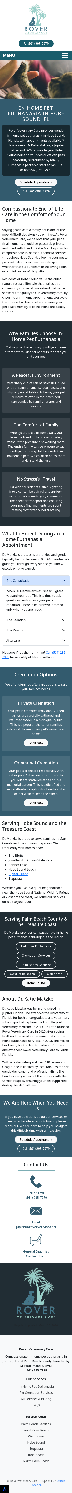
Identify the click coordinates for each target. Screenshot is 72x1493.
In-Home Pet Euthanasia (36, 1386)
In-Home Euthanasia (36, 946)
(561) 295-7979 (36, 44)
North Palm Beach (36, 1461)
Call (30, 1193)
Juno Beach (36, 1455)
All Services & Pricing (36, 1399)
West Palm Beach (22, 974)
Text (41, 1193)
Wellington (54, 974)
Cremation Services (36, 955)
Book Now (36, 743)
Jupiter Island (18, 874)
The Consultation (18, 580)
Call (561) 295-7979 (36, 191)
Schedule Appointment (36, 182)
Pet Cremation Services (36, 1393)
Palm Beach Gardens (36, 965)
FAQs (36, 1405)
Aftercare (13, 640)
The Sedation (16, 620)
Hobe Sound (36, 1442)
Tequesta (36, 1448)
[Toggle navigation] (36, 55)
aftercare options (44, 684)
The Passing (15, 630)
